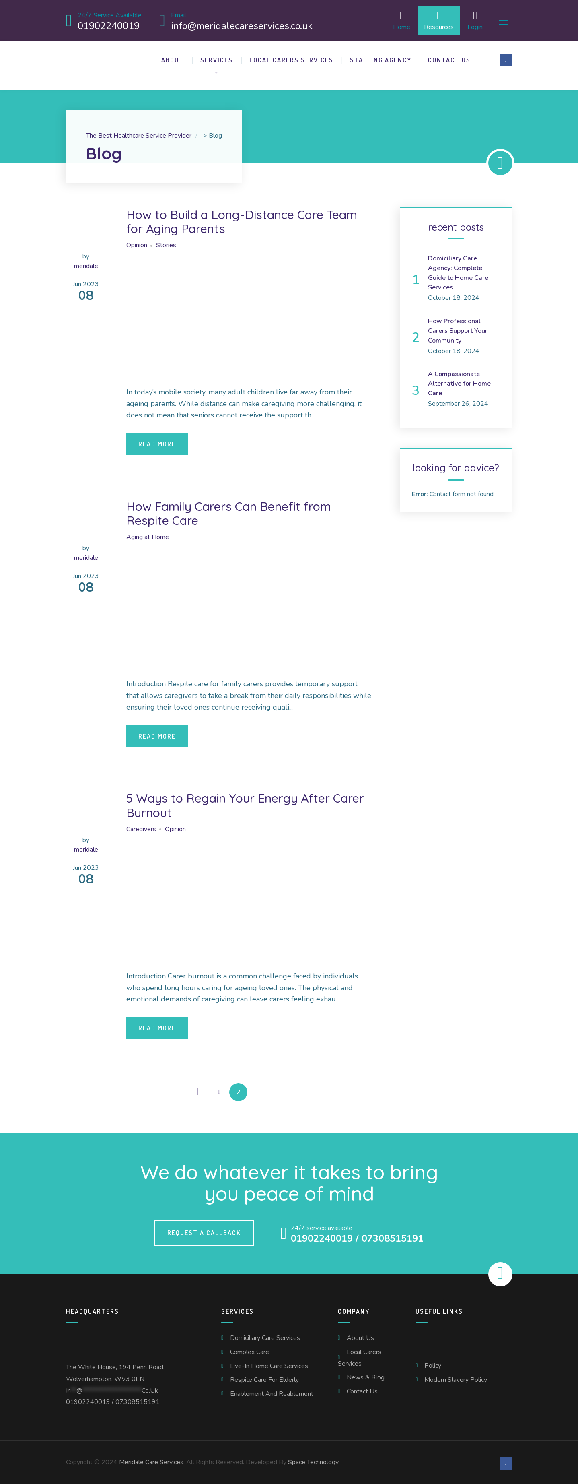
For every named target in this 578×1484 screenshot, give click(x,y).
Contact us (449, 58)
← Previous (199, 1091)
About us (360, 1336)
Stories (166, 243)
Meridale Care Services (151, 1460)
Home (396, 20)
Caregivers (141, 827)
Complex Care (249, 1350)
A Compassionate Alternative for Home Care (459, 382)
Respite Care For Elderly (264, 1378)
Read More (157, 442)
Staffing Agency (380, 58)
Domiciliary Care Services (265, 1336)
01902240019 (88, 1400)
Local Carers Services (291, 58)
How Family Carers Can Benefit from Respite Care (235, 511)
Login (469, 20)
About (172, 58)
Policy (432, 1364)
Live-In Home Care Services (269, 1364)
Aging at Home (147, 535)
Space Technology (313, 1460)
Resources (433, 20)
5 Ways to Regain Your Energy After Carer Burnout (234, 803)
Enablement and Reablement (271, 1392)
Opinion (136, 243)
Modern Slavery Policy (455, 1378)
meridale (86, 264)
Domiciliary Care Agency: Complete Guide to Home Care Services (458, 271)
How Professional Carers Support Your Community (457, 329)
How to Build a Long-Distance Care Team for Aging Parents (248, 219)
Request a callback (204, 1232)
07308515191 (137, 1400)
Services (216, 58)
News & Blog (366, 1376)
